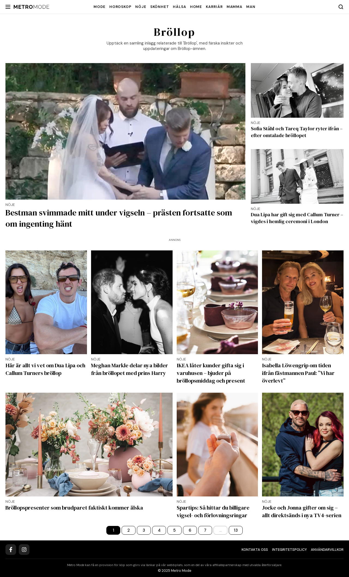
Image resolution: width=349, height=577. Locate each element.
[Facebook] (10, 549)
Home (196, 6)
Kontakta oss (255, 549)
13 (236, 530)
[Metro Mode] (31, 7)
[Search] (341, 6)
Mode (100, 6)
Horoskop (120, 6)
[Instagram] (24, 549)
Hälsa (179, 6)
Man (250, 6)
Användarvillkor (327, 549)
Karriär (214, 6)
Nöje (140, 6)
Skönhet (159, 6)
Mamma (235, 6)
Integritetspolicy (289, 549)
